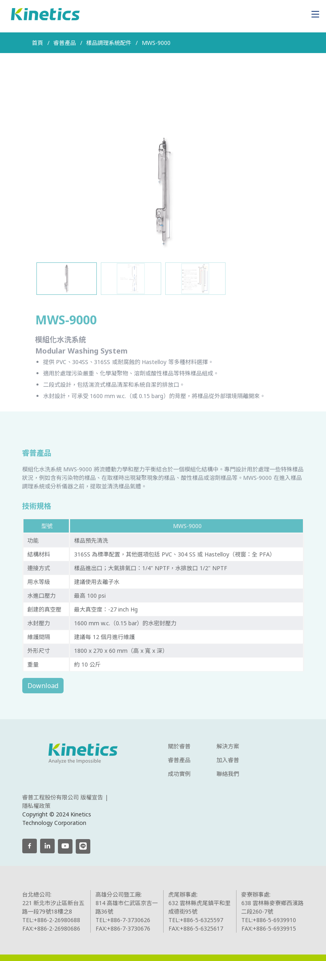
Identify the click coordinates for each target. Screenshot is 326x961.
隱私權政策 (36, 806)
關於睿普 (179, 746)
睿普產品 (179, 760)
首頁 (37, 43)
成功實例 (179, 774)
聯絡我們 (228, 774)
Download (57, 685)
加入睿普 (228, 760)
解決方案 (228, 746)
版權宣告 (92, 797)
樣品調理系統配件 (109, 43)
